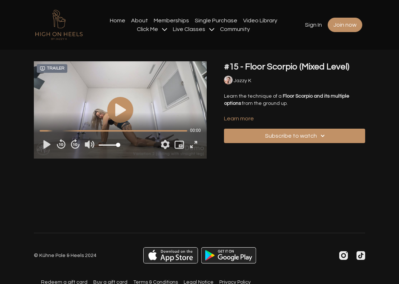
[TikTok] (361, 255)
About (139, 20)
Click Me (152, 29)
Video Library (260, 20)
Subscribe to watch (296, 136)
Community (235, 29)
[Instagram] (343, 255)
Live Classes (193, 29)
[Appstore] (170, 255)
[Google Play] (228, 255)
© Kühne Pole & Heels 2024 (65, 255)
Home (117, 20)
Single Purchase (216, 20)
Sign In (313, 25)
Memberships (171, 20)
